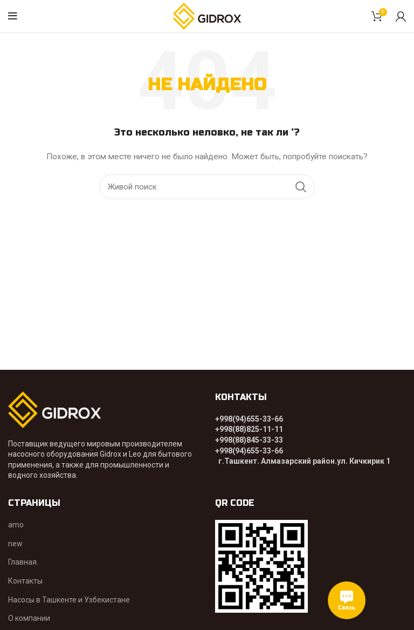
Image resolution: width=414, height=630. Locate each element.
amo (16, 524)
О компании (29, 618)
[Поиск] (207, 186)
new (15, 543)
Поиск (300, 186)
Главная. (23, 562)
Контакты (25, 581)
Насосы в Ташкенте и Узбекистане (69, 599)
